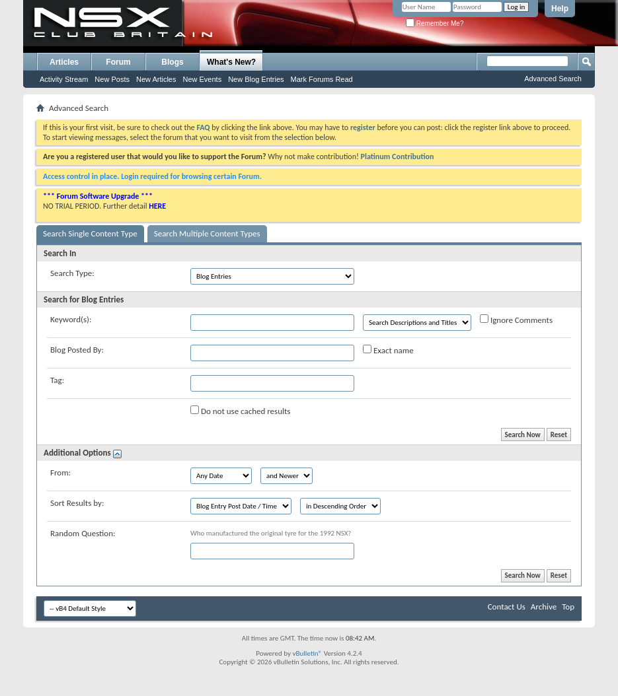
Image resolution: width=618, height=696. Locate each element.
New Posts (112, 79)
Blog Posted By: (77, 350)
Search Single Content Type (90, 233)
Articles (64, 62)
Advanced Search (553, 79)
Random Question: (83, 533)
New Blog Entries (256, 79)
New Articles (156, 79)
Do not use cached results (240, 410)
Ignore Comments (516, 319)
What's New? (231, 62)
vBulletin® (307, 653)
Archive (544, 606)
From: (60, 472)
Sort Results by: (77, 503)
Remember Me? (434, 23)
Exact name (388, 350)
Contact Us (506, 606)
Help (559, 8)
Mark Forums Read (322, 79)
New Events (201, 79)
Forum (118, 62)
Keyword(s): (71, 319)
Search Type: (72, 273)
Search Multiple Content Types (207, 233)
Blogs (172, 62)
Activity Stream (64, 79)
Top (568, 606)
